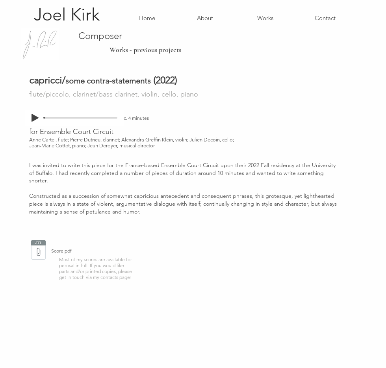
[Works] (265, 18)
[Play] (35, 118)
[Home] (147, 18)
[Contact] (325, 18)
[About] (205, 18)
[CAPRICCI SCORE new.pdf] (38, 250)
